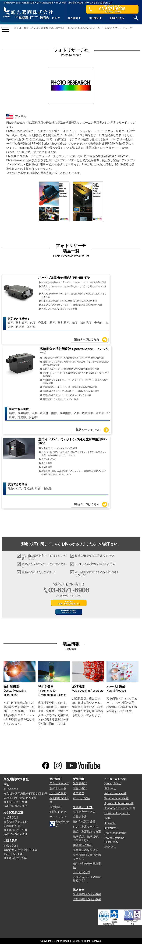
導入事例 (78, 892)
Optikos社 (110, 826)
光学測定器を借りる (85, 853)
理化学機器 (80, 791)
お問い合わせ (117, 19)
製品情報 (78, 782)
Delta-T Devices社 (115, 796)
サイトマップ (57, 820)
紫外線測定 (80, 819)
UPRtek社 (110, 791)
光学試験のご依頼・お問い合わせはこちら (69, 594)
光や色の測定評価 (84, 824)
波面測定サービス (84, 814)
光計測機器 (80, 786)
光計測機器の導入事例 (87, 897)
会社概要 (55, 782)
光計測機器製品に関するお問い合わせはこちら (68, 611)
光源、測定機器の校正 (87, 834)
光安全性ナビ (59, 826)
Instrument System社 (117, 816)
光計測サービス (83, 810)
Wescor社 (110, 849)
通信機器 (78, 796)
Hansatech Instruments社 (119, 811)
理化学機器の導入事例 (87, 902)
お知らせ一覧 (57, 791)
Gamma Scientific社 (116, 801)
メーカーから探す (115, 782)
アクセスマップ (59, 786)
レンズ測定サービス (85, 829)
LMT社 (108, 821)
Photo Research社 (115, 836)
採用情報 (55, 810)
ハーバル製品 (81, 801)
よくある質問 (57, 796)
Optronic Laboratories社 (118, 806)
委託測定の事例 (83, 848)
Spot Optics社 (112, 786)
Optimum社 (111, 831)
